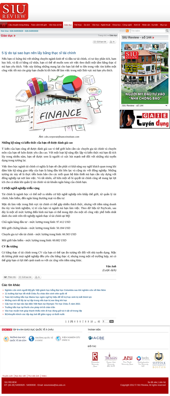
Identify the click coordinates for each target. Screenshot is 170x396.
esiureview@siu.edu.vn (54, 385)
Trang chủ (102, 35)
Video (44, 376)
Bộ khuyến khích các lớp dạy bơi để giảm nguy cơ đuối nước (35, 314)
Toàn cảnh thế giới (39, 25)
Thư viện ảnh (33, 376)
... (95, 321)
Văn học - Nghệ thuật (101, 25)
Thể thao (78, 25)
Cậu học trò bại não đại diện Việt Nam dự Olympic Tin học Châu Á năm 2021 (42, 304)
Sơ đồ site (152, 382)
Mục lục (163, 25)
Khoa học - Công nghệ (122, 25)
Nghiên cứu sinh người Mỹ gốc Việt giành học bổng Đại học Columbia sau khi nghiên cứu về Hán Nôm (55, 290)
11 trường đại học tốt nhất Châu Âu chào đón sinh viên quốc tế (36, 293)
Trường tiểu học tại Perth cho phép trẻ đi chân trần (30, 307)
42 (99, 321)
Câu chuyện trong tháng (18, 25)
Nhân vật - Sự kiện (150, 25)
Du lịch (87, 25)
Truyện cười (7, 376)
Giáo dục (68, 25)
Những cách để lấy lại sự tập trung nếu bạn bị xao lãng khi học (36, 300)
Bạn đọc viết (20, 376)
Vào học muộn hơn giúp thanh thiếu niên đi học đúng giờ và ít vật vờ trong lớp (43, 311)
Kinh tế (137, 25)
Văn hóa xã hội (55, 25)
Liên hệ (162, 382)
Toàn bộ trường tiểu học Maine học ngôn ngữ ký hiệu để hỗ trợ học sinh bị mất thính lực (48, 297)
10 (92, 321)
